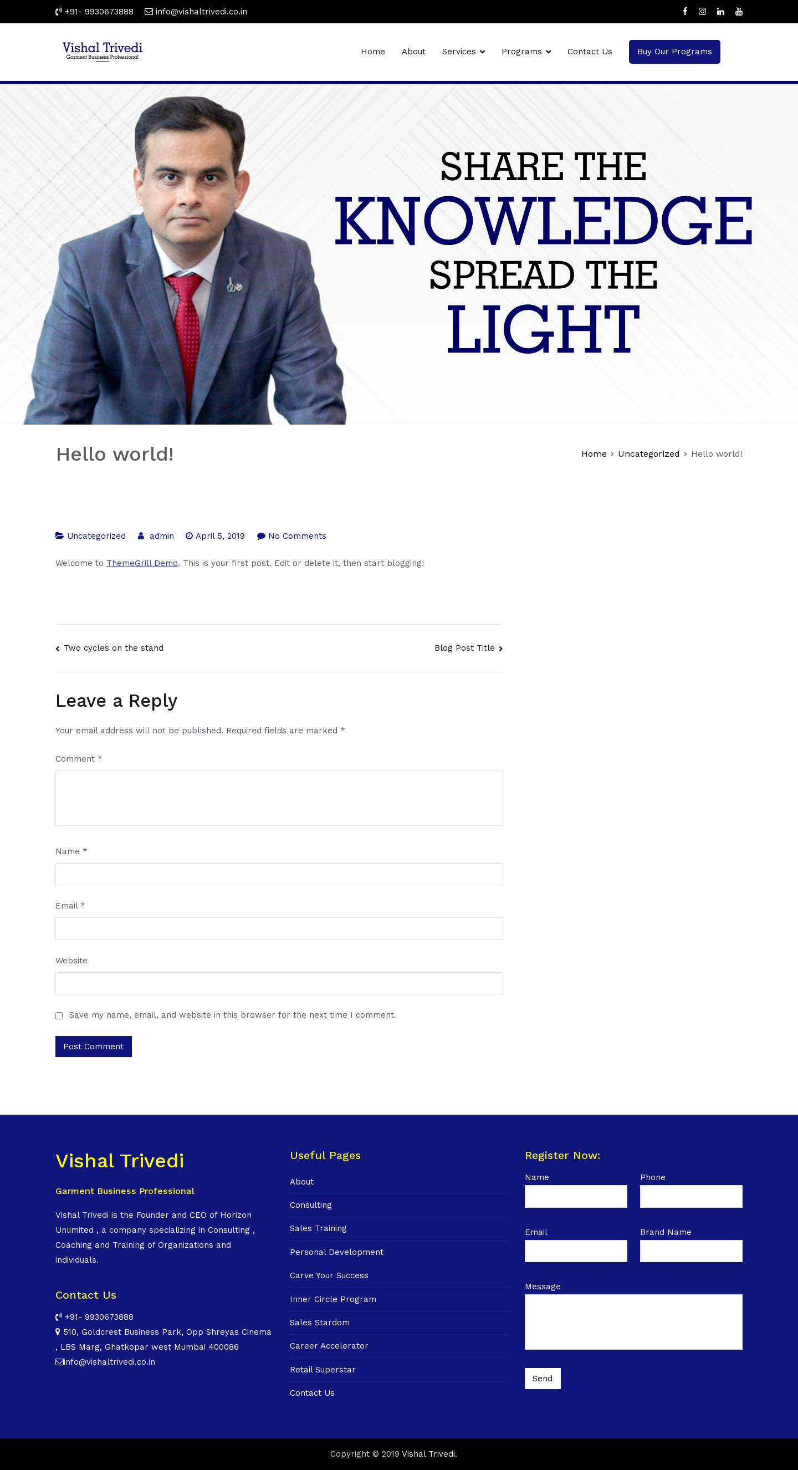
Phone (691, 1186)
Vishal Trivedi (428, 1454)
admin (162, 536)
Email (70, 906)
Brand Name (691, 1241)
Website (71, 961)
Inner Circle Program (333, 1299)
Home (373, 52)
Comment (79, 759)
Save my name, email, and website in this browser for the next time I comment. (232, 1015)
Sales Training (318, 1228)
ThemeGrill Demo (142, 563)
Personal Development (336, 1252)
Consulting (311, 1205)
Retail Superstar (323, 1370)
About (414, 52)
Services (459, 52)
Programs (522, 52)
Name (71, 851)
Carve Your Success (329, 1275)
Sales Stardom (320, 1323)
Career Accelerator (329, 1346)
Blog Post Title (464, 648)
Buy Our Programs (674, 52)
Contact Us (589, 52)
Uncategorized (96, 536)
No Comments (297, 536)
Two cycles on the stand (113, 648)
